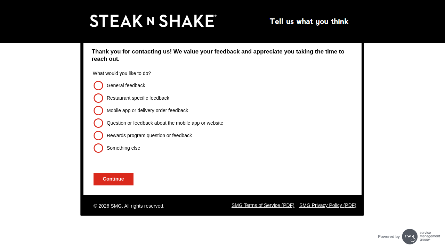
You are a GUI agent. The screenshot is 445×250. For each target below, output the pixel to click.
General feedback (126, 85)
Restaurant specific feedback (138, 98)
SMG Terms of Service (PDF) (263, 205)
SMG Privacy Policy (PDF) (327, 205)
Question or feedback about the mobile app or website (165, 123)
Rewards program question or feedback (149, 135)
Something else (123, 148)
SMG (116, 206)
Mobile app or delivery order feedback (147, 110)
